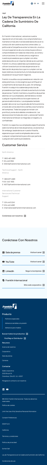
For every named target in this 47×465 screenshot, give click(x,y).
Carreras (5, 360)
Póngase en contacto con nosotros (14, 381)
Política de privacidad (9, 442)
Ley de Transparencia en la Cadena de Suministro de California (23, 455)
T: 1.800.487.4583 (8, 158)
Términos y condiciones (10, 436)
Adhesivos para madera (13, 328)
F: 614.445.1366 (8, 161)
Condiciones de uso (8, 461)
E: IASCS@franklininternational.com (16, 164)
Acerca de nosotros (9, 347)
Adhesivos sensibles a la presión (16, 323)
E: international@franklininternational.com (19, 208)
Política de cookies (8, 405)
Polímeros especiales (12, 319)
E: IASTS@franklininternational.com (16, 184)
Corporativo (6, 351)
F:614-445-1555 (8, 181)
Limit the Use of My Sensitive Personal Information (19, 411)
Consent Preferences (9, 418)
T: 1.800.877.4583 (8, 179)
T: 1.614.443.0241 (8, 202)
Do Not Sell (6, 449)
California (5, 430)
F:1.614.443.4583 (8, 205)
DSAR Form (6, 424)
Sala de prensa (7, 356)
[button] (35, 3)
